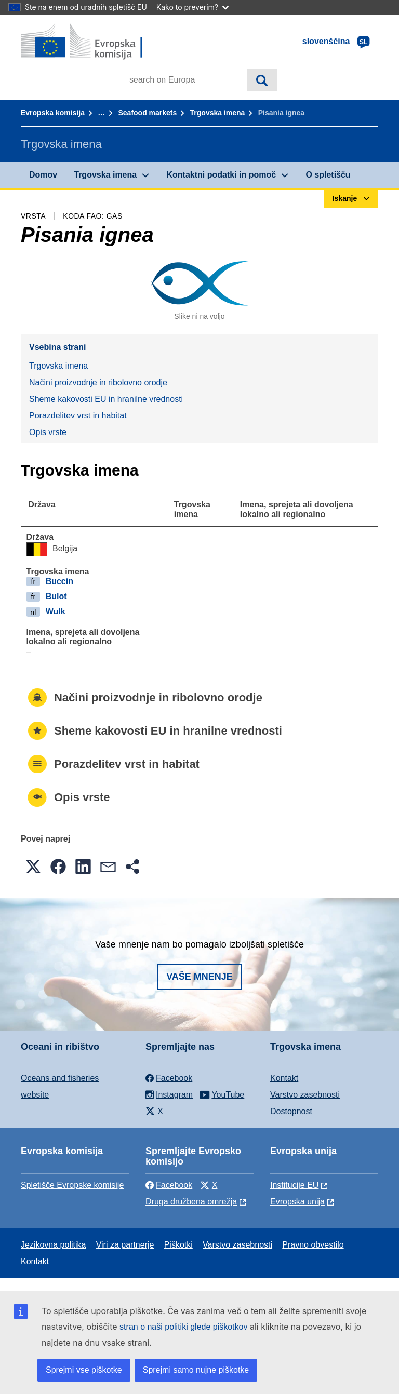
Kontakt (284, 1078)
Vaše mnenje (199, 976)
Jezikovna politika (53, 1244)
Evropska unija (297, 1201)
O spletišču (327, 174)
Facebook (168, 1185)
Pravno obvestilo (312, 1244)
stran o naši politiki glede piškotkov (183, 1326)
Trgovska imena (217, 113)
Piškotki (178, 1244)
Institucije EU (294, 1185)
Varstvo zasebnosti (305, 1094)
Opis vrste (47, 432)
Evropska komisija (53, 113)
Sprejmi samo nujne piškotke (196, 1369)
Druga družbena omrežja (191, 1201)
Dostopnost (291, 1111)
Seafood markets (147, 113)
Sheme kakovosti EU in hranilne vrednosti (106, 399)
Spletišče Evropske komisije (72, 1185)
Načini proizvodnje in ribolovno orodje (98, 382)
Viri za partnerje (125, 1244)
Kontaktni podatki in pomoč (221, 174)
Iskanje (261, 80)
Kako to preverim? (192, 7)
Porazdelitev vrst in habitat (78, 415)
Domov (43, 174)
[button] (33, 866)
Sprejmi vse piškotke (84, 1369)
